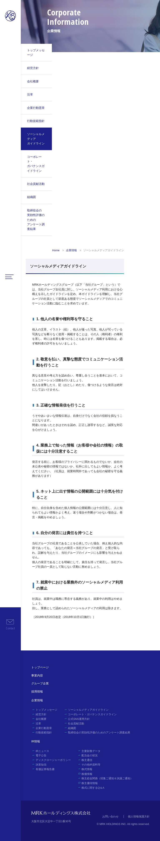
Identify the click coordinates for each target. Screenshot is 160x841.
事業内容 (37, 675)
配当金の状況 (89, 755)
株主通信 (86, 760)
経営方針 (33, 68)
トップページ (40, 667)
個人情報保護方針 (139, 816)
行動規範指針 (36, 121)
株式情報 (86, 769)
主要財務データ (90, 751)
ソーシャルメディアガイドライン (36, 138)
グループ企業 (40, 683)
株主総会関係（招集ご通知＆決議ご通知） (107, 778)
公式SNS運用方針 (79, 718)
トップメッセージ (36, 52)
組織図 (31, 197)
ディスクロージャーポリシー (53, 760)
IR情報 (35, 741)
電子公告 (41, 755)
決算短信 (41, 764)
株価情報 (86, 774)
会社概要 (33, 81)
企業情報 (71, 250)
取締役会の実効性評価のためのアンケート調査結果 (36, 220)
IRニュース (42, 751)
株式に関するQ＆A (92, 787)
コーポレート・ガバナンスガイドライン (36, 163)
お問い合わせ (110, 816)
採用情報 (37, 691)
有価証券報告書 (45, 769)
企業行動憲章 (36, 107)
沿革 (30, 94)
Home (56, 250)
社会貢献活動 (36, 184)
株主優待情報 (89, 783)
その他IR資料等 (90, 764)
